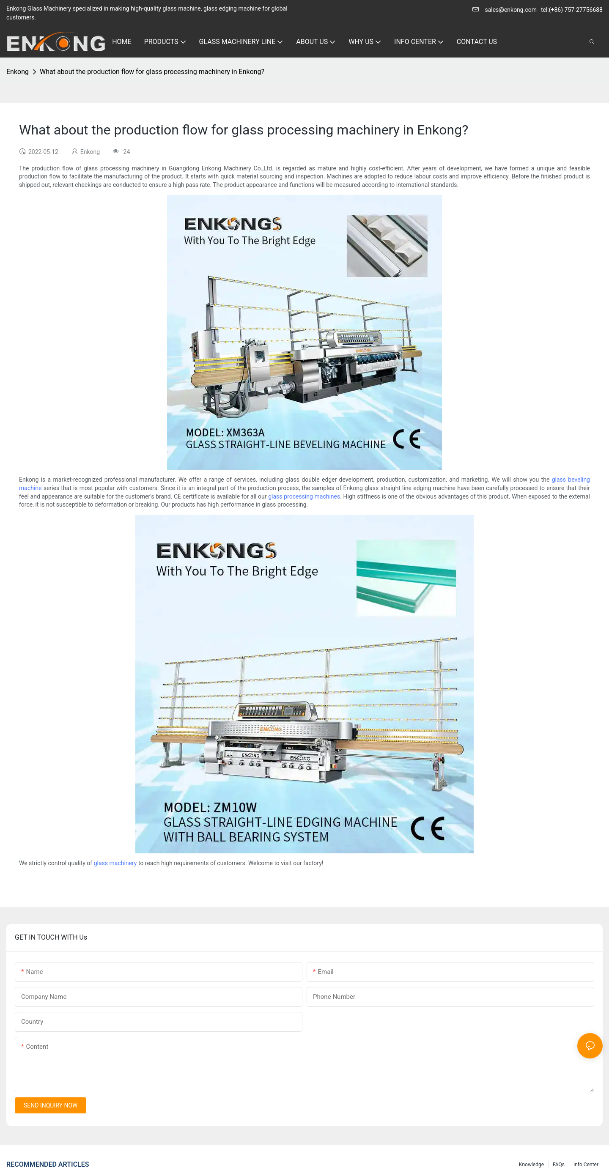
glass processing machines (304, 496)
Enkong (17, 72)
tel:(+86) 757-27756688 (572, 9)
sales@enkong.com (511, 9)
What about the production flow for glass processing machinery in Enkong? (152, 72)
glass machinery (115, 863)
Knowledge (531, 1165)
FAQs (559, 1165)
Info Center (585, 1165)
